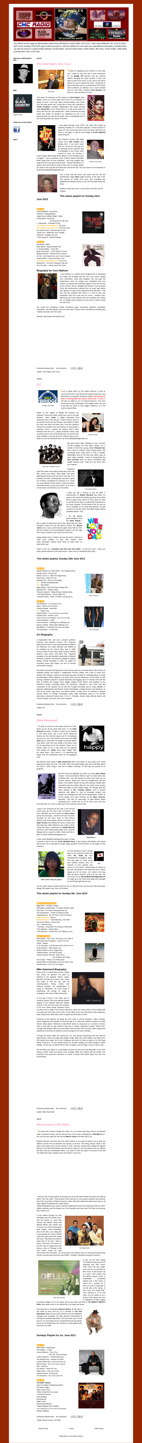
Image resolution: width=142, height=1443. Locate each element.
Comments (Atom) (76, 1436)
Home (71, 1428)
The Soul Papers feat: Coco (54, 63)
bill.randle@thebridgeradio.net (52, 170)
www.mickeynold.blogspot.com (54, 834)
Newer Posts (43, 1428)
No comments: (61, 368)
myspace (68, 698)
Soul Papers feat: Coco (51, 372)
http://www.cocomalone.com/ (54, 316)
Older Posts (99, 1428)
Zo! (39, 384)
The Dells (57, 1420)
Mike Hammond (47, 720)
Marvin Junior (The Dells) (53, 1124)
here (38, 757)
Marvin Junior (48, 1420)
